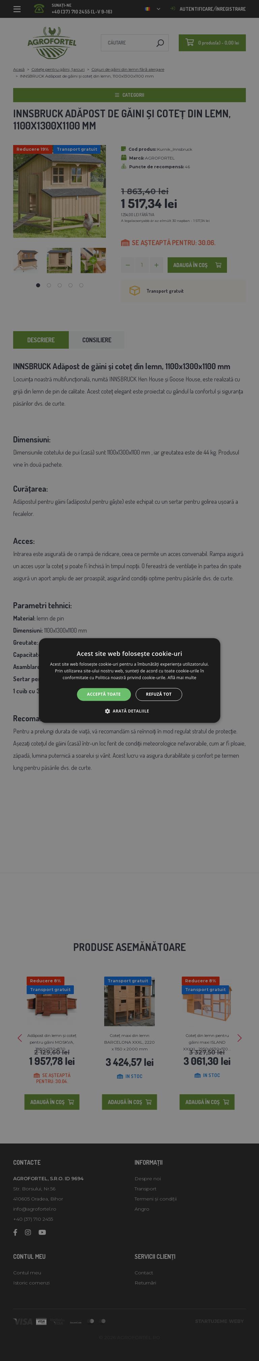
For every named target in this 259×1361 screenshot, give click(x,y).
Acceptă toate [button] (104, 694)
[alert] (129, 680)
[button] (129, 711)
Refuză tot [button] (159, 694)
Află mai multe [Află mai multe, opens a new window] (182, 677)
